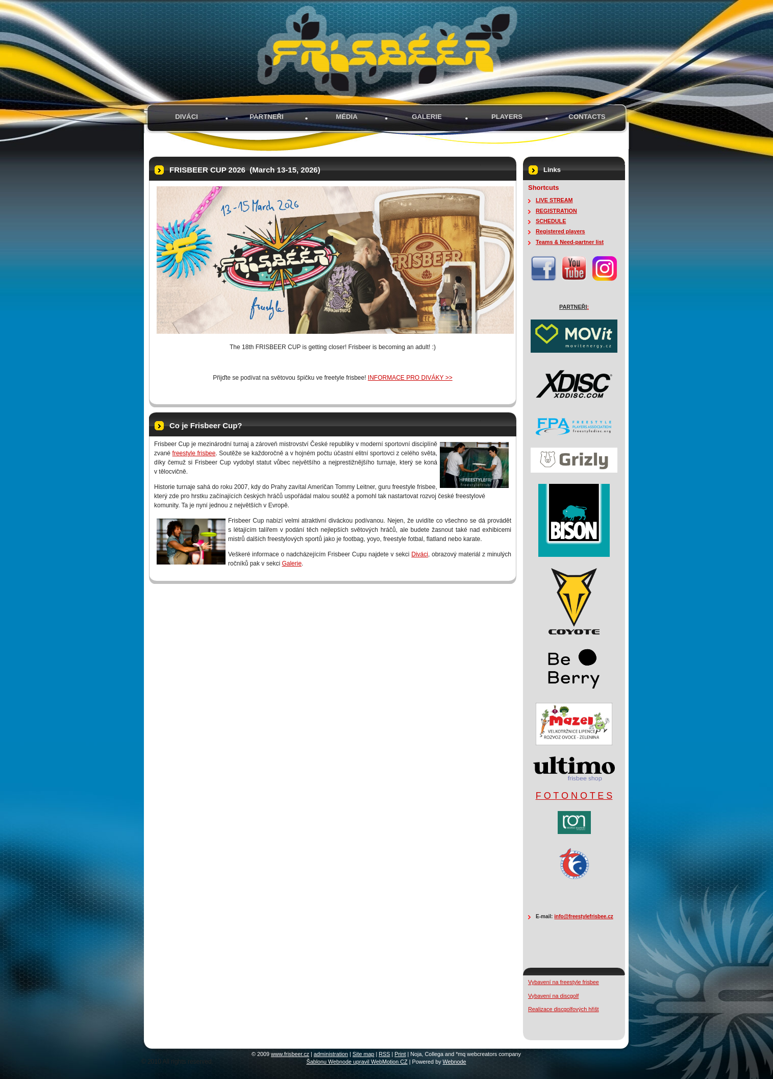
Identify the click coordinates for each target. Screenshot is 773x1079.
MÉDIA (347, 116)
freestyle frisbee (194, 453)
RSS (384, 1054)
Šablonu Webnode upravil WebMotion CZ (356, 1062)
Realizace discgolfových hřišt (563, 1009)
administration (331, 1054)
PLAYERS (506, 116)
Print (400, 1054)
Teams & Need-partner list (570, 242)
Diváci (186, 116)
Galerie (292, 563)
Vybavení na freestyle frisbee (563, 982)
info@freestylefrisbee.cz (583, 916)
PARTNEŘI (266, 116)
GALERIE (427, 116)
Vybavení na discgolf (553, 996)
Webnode (454, 1062)
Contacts (586, 116)
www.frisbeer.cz (290, 1054)
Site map (364, 1054)
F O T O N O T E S (574, 796)
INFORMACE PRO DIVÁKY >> (410, 377)
